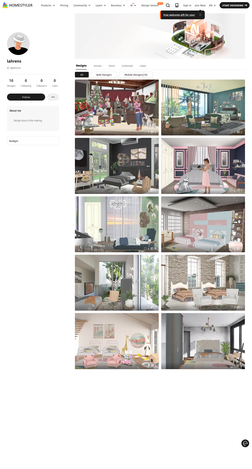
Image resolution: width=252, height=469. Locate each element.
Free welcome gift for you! (179, 14)
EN (212, 5)
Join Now (200, 5)
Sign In (187, 5)
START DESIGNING (234, 5)
